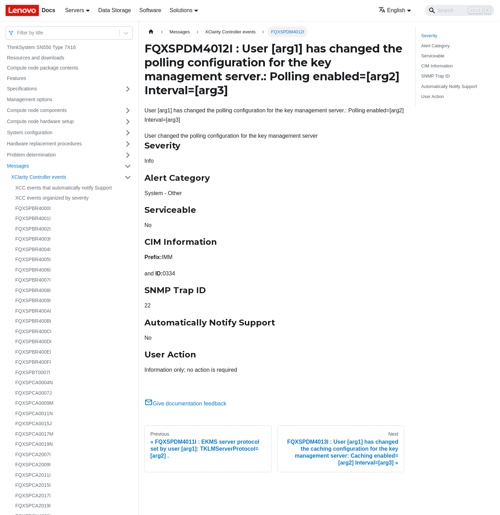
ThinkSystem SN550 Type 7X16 (41, 47)
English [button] (391, 10)
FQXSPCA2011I (33, 475)
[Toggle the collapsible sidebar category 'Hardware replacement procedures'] (127, 144)
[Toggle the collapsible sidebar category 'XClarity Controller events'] (127, 177)
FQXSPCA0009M (34, 403)
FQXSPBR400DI (33, 341)
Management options (29, 99)
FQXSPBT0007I (32, 372)
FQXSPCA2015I (33, 485)
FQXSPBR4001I (33, 218)
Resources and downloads (35, 58)
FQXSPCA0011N (34, 413)
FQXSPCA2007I (33, 454)
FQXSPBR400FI (33, 362)
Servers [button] (74, 10)
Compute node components (37, 110)
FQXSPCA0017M (34, 434)
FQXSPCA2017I (33, 495)
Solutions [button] (180, 10)
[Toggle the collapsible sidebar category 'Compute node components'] (127, 110)
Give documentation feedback (185, 404)
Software (150, 10)
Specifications (22, 88)
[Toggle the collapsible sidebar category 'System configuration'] (127, 132)
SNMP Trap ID (435, 76)
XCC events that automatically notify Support (63, 188)
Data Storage (114, 10)
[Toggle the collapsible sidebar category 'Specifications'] (127, 89)
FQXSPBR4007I (33, 280)
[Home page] (151, 31)
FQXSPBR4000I (33, 208)
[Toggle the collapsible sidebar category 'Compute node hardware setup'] (127, 121)
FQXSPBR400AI (33, 311)
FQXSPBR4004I (33, 249)
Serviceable (432, 55)
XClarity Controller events (38, 177)
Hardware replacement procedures (44, 143)
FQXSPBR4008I (33, 290)
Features (16, 78)
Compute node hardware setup (40, 121)
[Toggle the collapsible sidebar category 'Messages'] (127, 166)
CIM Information (437, 66)
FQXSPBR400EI (33, 352)
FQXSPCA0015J (33, 423)
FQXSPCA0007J (33, 393)
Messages (18, 166)
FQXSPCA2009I (33, 464)
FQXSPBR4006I (33, 270)
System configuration (29, 132)
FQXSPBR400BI (33, 321)
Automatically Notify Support (449, 86)
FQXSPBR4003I (33, 239)
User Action (432, 96)
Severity (429, 35)
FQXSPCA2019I (33, 505)
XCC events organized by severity (52, 198)
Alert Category (435, 45)
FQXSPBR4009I (33, 300)
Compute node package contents (42, 68)
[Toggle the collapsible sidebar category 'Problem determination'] (127, 155)
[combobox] (17, 33)
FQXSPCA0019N (34, 444)
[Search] (459, 10)
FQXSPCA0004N (34, 382)
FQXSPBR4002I (33, 229)
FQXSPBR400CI (33, 331)
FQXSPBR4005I (33, 259)
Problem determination (31, 155)
